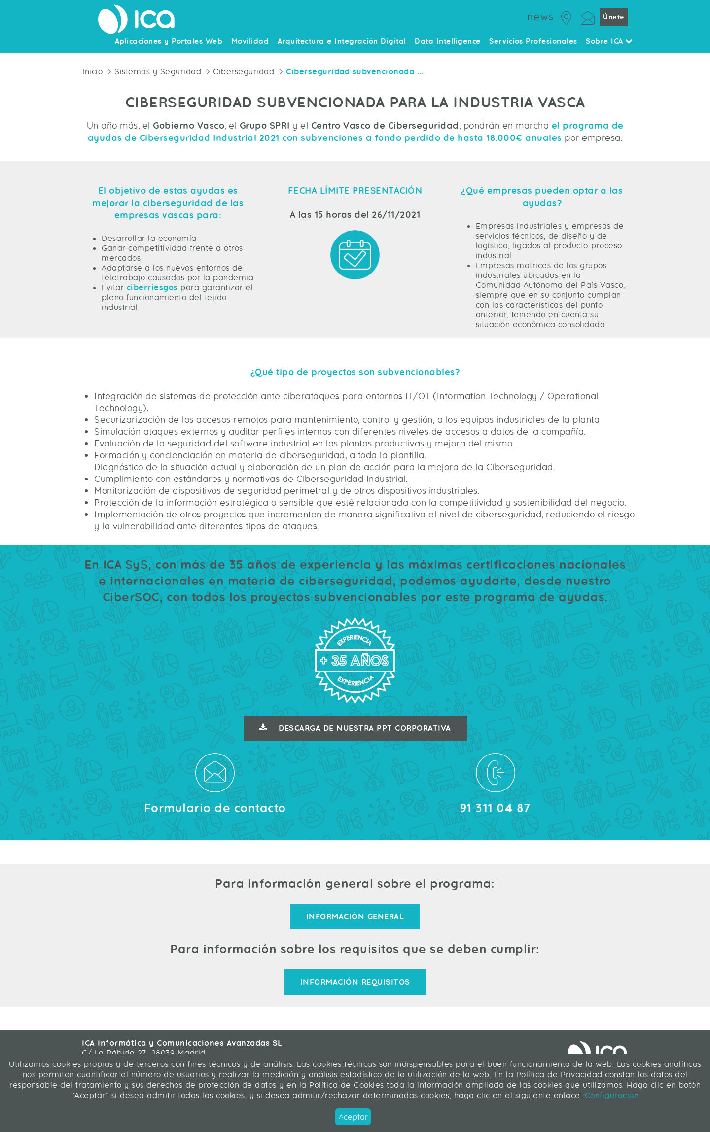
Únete (614, 17)
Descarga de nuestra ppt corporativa (355, 728)
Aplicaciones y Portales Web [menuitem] (169, 42)
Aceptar (353, 1117)
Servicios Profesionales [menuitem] (533, 42)
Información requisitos (355, 982)
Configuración (610, 1095)
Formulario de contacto (215, 808)
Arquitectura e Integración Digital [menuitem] (342, 42)
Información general (355, 916)
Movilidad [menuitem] (250, 42)
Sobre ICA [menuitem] (609, 42)
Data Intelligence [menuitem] (448, 42)
